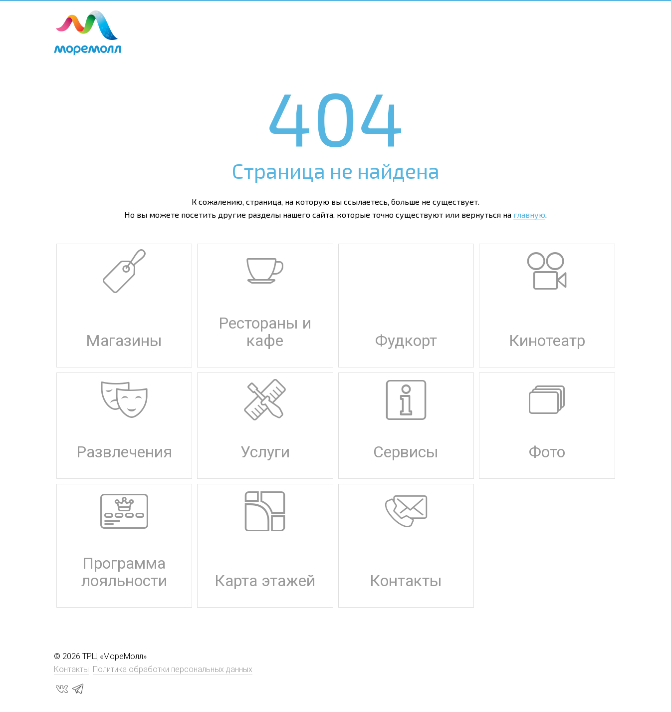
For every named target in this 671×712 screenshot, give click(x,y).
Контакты (71, 669)
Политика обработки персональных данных (172, 669)
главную (529, 214)
